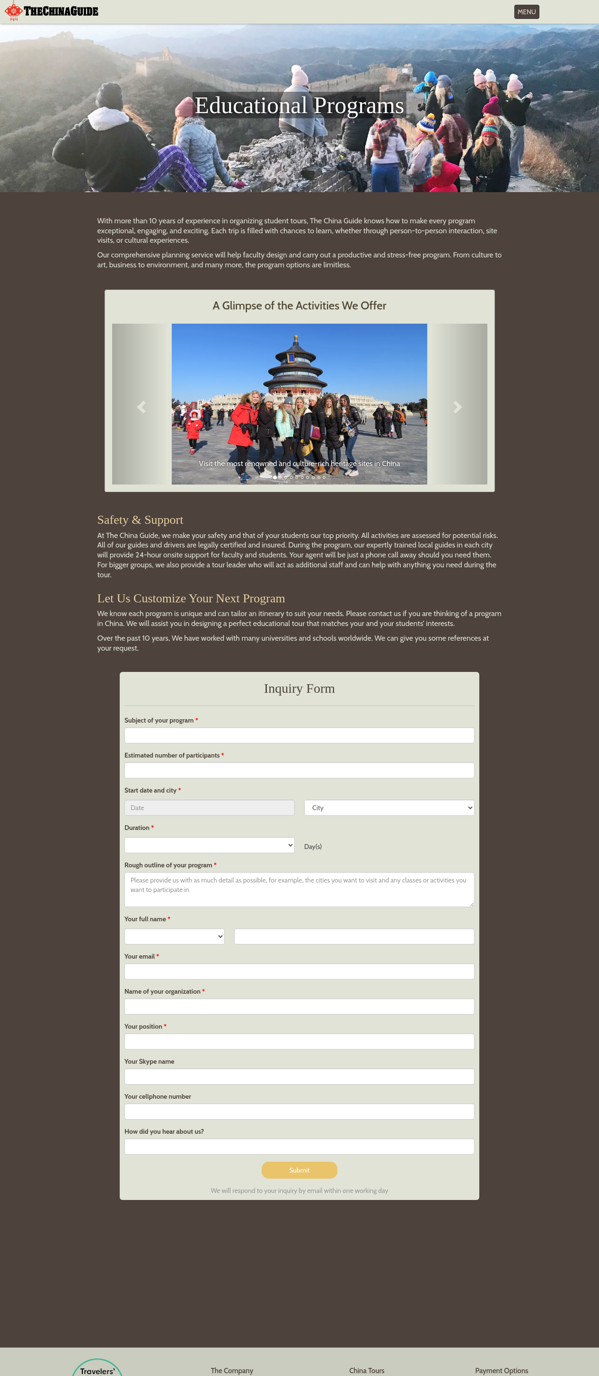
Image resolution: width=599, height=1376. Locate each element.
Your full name (145, 919)
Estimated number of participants (172, 755)
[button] (140, 404)
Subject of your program (159, 720)
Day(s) (313, 846)
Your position (143, 1026)
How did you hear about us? (164, 1131)
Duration (137, 827)
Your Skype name (149, 1061)
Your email (139, 956)
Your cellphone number (157, 1096)
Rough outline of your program (168, 865)
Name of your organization (162, 991)
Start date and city (151, 790)
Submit (299, 1170)
